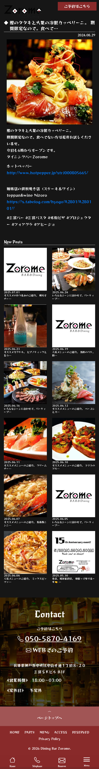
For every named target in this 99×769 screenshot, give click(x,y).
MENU (44, 734)
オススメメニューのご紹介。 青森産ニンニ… (25, 502)
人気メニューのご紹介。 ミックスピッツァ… (25, 558)
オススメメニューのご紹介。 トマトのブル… (73, 445)
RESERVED (80, 734)
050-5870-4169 (49, 640)
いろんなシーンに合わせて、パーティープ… (73, 274)
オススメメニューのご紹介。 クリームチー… (25, 445)
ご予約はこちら (77, 6)
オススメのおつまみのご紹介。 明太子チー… (25, 274)
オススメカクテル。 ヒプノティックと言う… (25, 331)
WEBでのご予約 (49, 651)
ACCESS (60, 734)
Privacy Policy (49, 741)
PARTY (29, 734)
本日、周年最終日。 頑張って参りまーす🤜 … (73, 558)
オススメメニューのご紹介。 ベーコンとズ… (73, 388)
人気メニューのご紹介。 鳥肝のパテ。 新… (73, 331)
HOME (15, 734)
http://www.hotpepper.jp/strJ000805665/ (47, 172)
